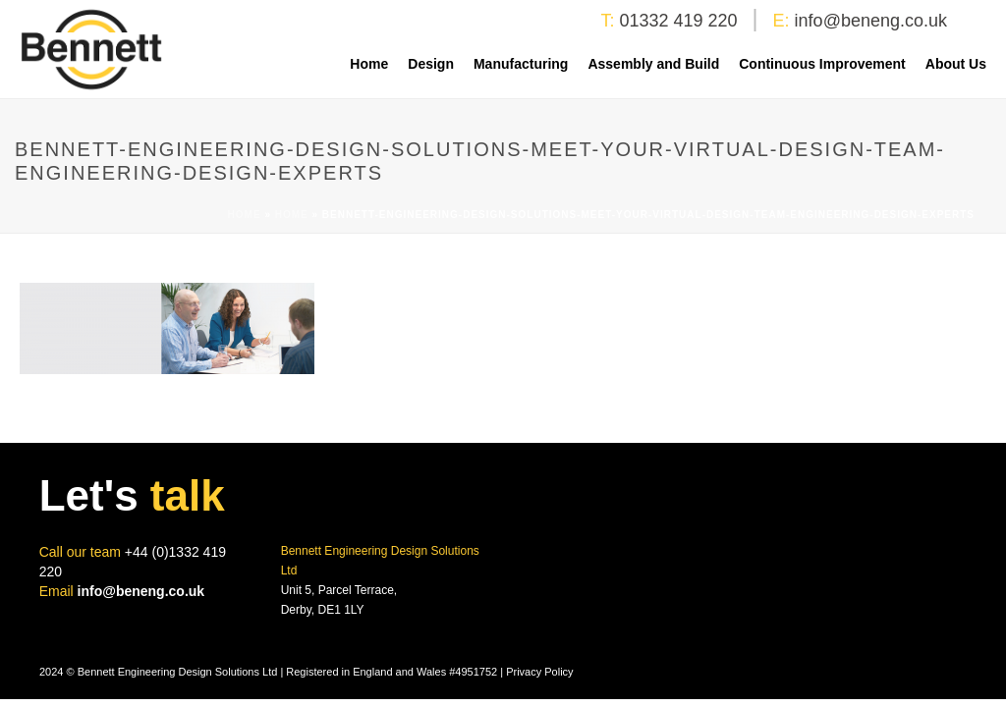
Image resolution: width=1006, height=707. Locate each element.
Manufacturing (521, 64)
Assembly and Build (653, 64)
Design (431, 64)
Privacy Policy (539, 672)
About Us (955, 64)
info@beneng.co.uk (871, 20)
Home (369, 64)
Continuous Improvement (822, 64)
